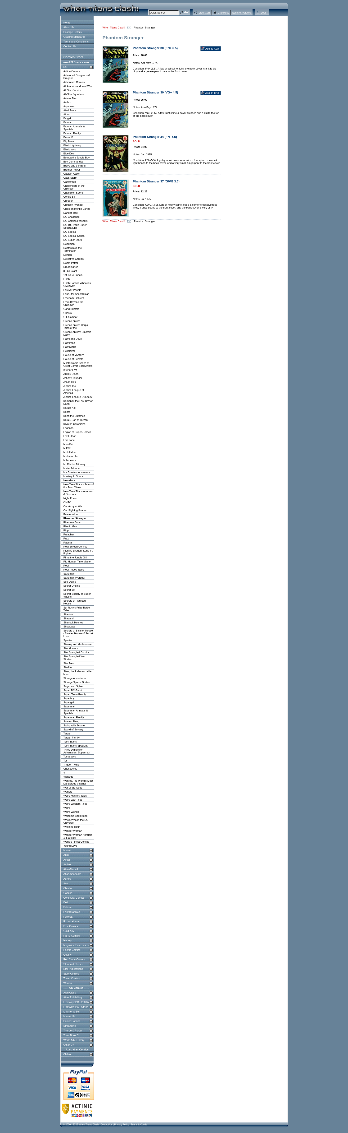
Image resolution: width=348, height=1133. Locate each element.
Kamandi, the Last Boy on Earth (78, 402)
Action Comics (71, 71)
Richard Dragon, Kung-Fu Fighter (78, 552)
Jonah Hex (69, 382)
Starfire (67, 667)
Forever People (72, 289)
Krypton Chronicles (74, 424)
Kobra (66, 411)
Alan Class (69, 992)
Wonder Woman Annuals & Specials (77, 836)
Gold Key (68, 930)
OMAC (67, 502)
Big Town (68, 141)
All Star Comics (72, 90)
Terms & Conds (139, 1124)
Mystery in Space (73, 476)
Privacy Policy (121, 1124)
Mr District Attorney (74, 464)
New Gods (69, 480)
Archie (67, 864)
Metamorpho (70, 456)
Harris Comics (71, 935)
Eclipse (67, 907)
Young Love (70, 845)
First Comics (70, 926)
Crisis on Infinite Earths (76, 208)
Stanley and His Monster (77, 644)
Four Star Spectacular (76, 294)
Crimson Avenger (73, 204)
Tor (65, 760)
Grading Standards (74, 36)
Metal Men (69, 452)
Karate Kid (69, 407)
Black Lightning (72, 145)
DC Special (70, 231)
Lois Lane (69, 440)
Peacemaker (70, 514)
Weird (66, 807)
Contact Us (69, 46)
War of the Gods (72, 787)
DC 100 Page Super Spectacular (75, 226)
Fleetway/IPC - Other (75, 1006)
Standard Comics (73, 964)
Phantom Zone (72, 522)
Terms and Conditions (76, 41)
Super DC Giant (72, 690)
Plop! (66, 530)
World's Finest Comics (76, 841)
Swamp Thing (71, 721)
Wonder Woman (72, 830)
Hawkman (69, 342)
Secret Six (69, 589)
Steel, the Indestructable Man (77, 673)
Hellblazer (69, 350)
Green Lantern (71, 321)
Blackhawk (69, 149)
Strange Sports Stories (76, 682)
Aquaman (69, 106)
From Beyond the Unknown (73, 303)
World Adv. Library (74, 1040)
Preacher (68, 534)
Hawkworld (69, 346)
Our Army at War (73, 506)
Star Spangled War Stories (74, 658)
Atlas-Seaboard (72, 874)
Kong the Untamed (74, 415)
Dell (65, 902)
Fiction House (71, 921)
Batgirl (67, 118)
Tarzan (67, 733)
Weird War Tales (72, 799)
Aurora (67, 878)
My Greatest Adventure (76, 472)
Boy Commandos (73, 161)
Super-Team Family (74, 694)
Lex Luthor (69, 436)
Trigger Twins (71, 764)
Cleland (67, 1054)
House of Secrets (73, 359)
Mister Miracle (71, 468)
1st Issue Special (73, 275)
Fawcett (68, 916)
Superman (69, 706)
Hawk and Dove (72, 338)
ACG (66, 855)
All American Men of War (77, 86)
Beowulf (68, 137)
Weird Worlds (71, 811)
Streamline (69, 1025)
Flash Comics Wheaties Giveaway (77, 284)
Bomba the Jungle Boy (76, 157)
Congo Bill (69, 196)
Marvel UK (69, 1016)
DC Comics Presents (75, 220)
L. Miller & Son (72, 1011)
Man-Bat (68, 444)
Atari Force (69, 110)
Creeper (68, 200)
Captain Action (71, 173)
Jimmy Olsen (71, 373)
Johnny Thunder (72, 377)
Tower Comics (71, 978)
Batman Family (72, 133)
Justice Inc (69, 386)
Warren (67, 983)
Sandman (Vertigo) (74, 577)
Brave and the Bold (74, 165)
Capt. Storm (70, 177)
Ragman (68, 542)
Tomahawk (69, 756)
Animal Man (70, 98)
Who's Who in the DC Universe (75, 821)
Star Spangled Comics (76, 652)
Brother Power (71, 169)
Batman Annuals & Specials (74, 128)
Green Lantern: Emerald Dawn (77, 333)
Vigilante (68, 776)
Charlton (68, 888)
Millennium (69, 460)
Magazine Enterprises (76, 945)
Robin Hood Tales (73, 569)
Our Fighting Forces (74, 510)
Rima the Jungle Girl (75, 557)
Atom (66, 114)
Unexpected (70, 768)
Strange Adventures (74, 678)
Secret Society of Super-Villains (77, 595)
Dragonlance (70, 266)
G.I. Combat (70, 317)
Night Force (70, 498)
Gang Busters (71, 308)
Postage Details (72, 32)
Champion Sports (73, 192)
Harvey (67, 940)
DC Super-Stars (72, 239)
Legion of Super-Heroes (77, 432)
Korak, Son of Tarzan (75, 419)
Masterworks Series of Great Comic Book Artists (78, 364)
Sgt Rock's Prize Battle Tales (76, 609)
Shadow (68, 614)
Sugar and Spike (73, 686)
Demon (67, 254)
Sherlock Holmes (73, 622)
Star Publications (73, 968)
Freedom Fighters (73, 298)
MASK (67, 448)
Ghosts (67, 312)
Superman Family (73, 717)
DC (65, 66)
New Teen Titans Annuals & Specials (78, 493)
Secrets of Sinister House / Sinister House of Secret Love (78, 633)
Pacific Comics (72, 949)
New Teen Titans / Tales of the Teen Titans (78, 486)
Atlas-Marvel (70, 869)
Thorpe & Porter (72, 1030)
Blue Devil (69, 153)
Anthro (67, 102)
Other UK (68, 1044)
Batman (67, 122)
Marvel (67, 850)
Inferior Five (70, 369)
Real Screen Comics (75, 546)
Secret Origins (71, 585)
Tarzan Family (71, 737)
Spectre (67, 640)
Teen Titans (70, 741)
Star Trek (68, 663)
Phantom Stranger (74, 518)
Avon (66, 883)
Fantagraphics (71, 911)
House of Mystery (73, 354)
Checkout (223, 12)
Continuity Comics (74, 897)
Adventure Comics (74, 82)
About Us (68, 27)
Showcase (69, 626)
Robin (66, 565)
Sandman (69, 573)
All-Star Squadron (73, 94)
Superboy (69, 698)
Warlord (67, 791)
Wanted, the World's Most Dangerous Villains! (78, 782)
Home (66, 22)
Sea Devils (69, 581)
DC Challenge (71, 216)
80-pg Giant (70, 270)
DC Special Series (74, 235)
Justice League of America (73, 391)
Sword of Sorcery (73, 729)
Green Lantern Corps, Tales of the (76, 326)
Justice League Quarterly (77, 396)
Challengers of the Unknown (74, 187)
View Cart (204, 12)
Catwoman (69, 181)
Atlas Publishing (72, 997)
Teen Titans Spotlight (75, 745)
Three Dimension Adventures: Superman (76, 751)
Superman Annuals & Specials (75, 712)
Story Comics (71, 973)
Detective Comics (73, 258)
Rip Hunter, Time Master (77, 561)
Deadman (69, 243)
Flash (66, 279)
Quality (67, 954)
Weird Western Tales (75, 803)
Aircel (66, 859)
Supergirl (68, 702)
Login (264, 12)
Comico (67, 893)
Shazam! (68, 618)
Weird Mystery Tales (75, 795)
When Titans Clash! (114, 27)
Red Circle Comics (74, 959)
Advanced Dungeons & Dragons (76, 76)
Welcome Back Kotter (76, 815)
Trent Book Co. (72, 1035)
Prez (66, 538)
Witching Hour (71, 826)
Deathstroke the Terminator (72, 249)
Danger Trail (70, 212)
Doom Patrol (70, 262)
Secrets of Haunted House (74, 602)
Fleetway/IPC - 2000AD (77, 1002)
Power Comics (71, 1021)
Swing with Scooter (74, 725)
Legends (68, 428)
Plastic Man (70, 526)
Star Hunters (70, 648)
